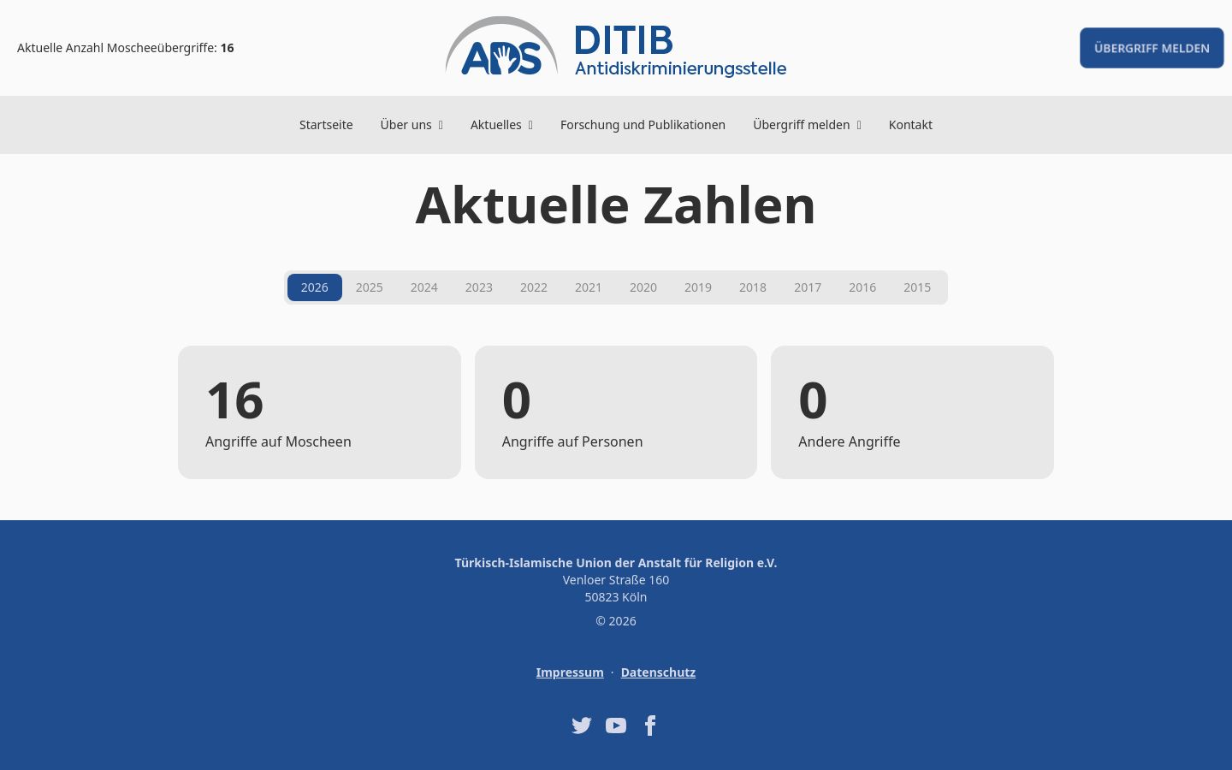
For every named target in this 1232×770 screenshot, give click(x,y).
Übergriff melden (1152, 47)
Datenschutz (658, 672)
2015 (917, 287)
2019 (698, 287)
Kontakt (911, 124)
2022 (534, 287)
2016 (862, 287)
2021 (588, 287)
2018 (753, 287)
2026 (315, 287)
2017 (807, 287)
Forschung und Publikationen (643, 124)
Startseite (326, 124)
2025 (369, 287)
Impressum (570, 672)
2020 (643, 287)
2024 (424, 287)
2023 (479, 287)
